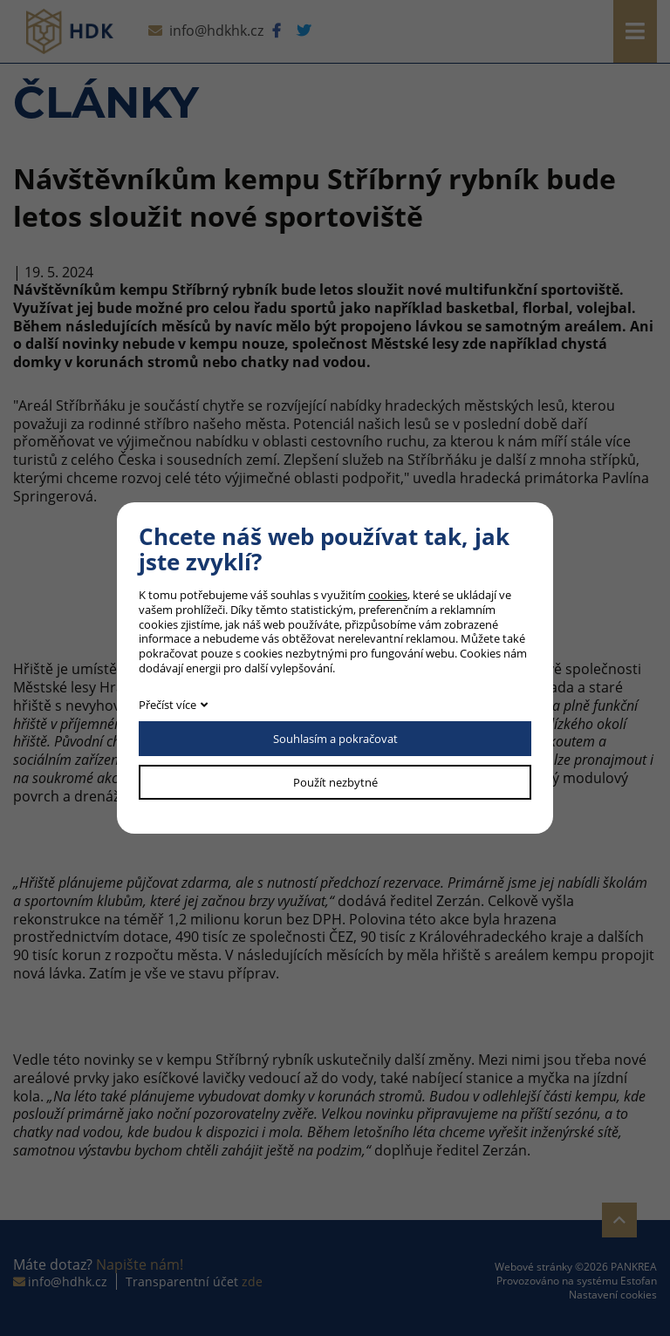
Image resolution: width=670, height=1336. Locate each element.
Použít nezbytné (335, 782)
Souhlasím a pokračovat (335, 738)
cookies (387, 595)
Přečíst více (167, 704)
